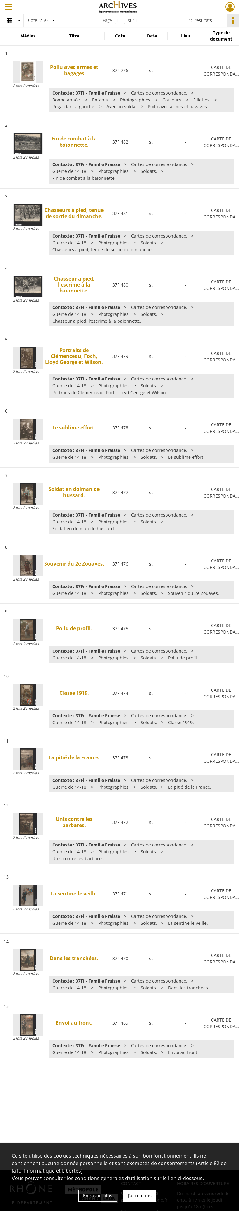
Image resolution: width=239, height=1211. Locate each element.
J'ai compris (140, 1196)
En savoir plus (97, 1196)
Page (107, 20)
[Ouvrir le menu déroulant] (8, 7)
